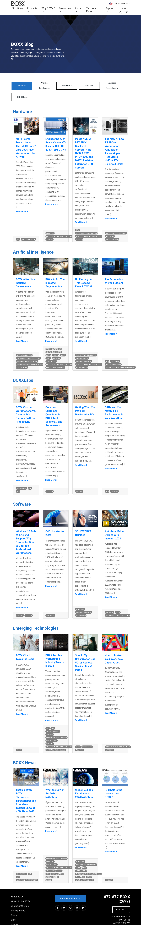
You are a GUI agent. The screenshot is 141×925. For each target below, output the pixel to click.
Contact (121, 901)
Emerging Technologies (100, 85)
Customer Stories (20, 897)
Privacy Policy (18, 902)
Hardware (20, 85)
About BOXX (17, 888)
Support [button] (110, 10)
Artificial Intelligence (40, 85)
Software (80, 85)
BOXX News (120, 85)
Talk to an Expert (91, 10)
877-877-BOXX (122, 4)
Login (123, 8)
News (14, 907)
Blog (13, 911)
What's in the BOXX (20, 893)
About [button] (78, 10)
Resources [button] (65, 10)
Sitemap (15, 916)
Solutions (17, 10)
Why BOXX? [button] (48, 10)
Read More (21, 202)
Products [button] (32, 10)
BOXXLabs (60, 85)
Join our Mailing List (70, 890)
